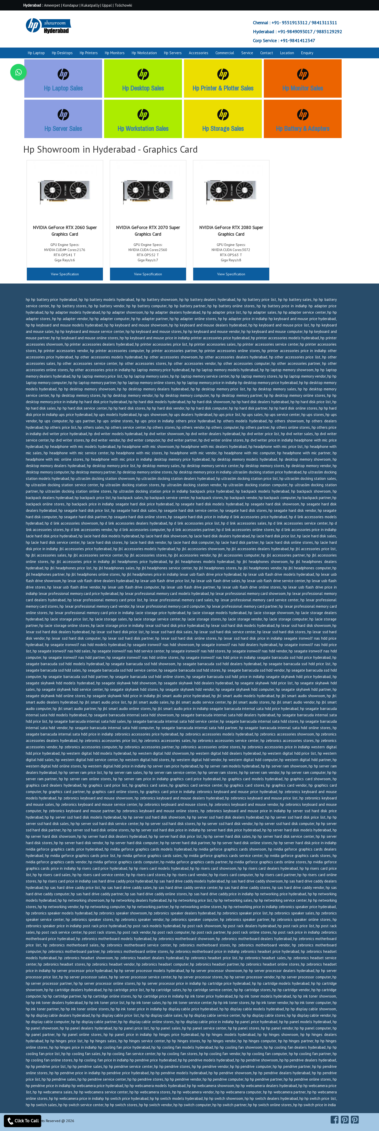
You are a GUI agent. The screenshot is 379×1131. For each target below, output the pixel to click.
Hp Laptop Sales (63, 88)
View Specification (65, 274)
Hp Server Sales (63, 128)
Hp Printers (89, 52)
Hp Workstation (144, 52)
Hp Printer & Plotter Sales (222, 88)
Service (247, 52)
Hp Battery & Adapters (302, 128)
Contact (266, 52)
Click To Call (22, 1121)
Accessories (198, 52)
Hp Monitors (115, 52)
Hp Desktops (62, 52)
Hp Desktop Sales (143, 88)
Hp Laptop (36, 52)
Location (287, 52)
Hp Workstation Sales (142, 128)
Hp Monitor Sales (302, 88)
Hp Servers (173, 52)
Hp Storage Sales (223, 128)
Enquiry (307, 52)
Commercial (224, 52)
